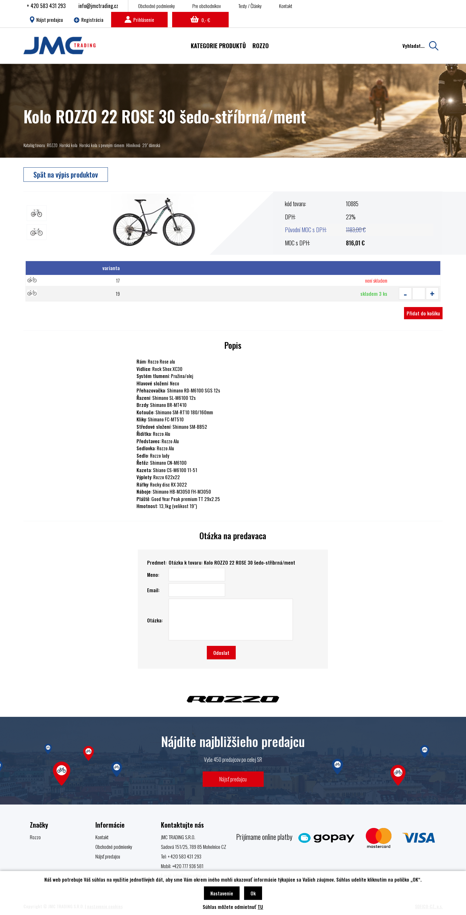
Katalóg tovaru (34, 145)
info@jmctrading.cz (98, 6)
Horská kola (68, 145)
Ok (253, 893)
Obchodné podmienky (156, 5)
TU (260, 906)
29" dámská (151, 145)
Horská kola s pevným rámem (101, 145)
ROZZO (52, 145)
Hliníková (133, 145)
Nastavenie (221, 893)
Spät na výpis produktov (65, 174)
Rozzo (35, 836)
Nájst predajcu (46, 19)
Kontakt (285, 5)
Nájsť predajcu (233, 779)
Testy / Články (250, 5)
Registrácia (88, 19)
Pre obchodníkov (206, 5)
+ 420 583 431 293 (46, 6)
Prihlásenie (139, 19)
